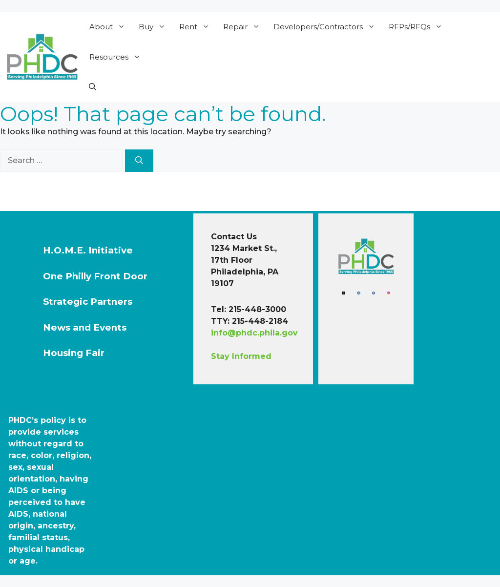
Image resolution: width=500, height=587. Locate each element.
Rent (197, 27)
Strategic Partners (87, 301)
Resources (118, 57)
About (110, 27)
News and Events (84, 327)
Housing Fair (73, 352)
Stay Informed (241, 356)
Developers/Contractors (327, 27)
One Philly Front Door (95, 276)
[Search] (139, 160)
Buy (155, 27)
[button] (93, 87)
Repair (244, 27)
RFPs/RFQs (419, 27)
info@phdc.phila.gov (254, 332)
